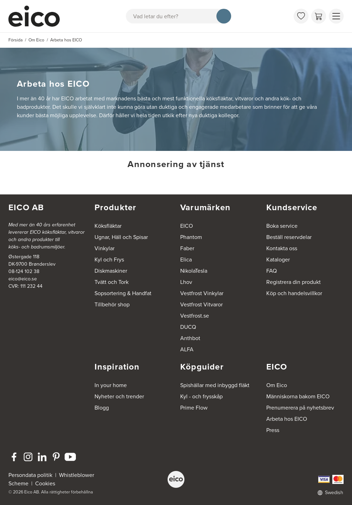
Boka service (282, 226)
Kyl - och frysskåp (201, 396)
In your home (110, 385)
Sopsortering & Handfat (122, 293)
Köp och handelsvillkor (294, 293)
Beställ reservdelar (289, 237)
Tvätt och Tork (111, 282)
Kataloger (278, 259)
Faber (187, 248)
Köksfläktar (108, 226)
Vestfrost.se (194, 316)
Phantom (191, 237)
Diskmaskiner (110, 271)
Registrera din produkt (293, 282)
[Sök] (223, 16)
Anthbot (190, 338)
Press (272, 430)
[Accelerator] (37, 16)
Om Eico (276, 385)
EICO (186, 226)
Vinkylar (104, 248)
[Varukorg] (318, 16)
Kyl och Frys (109, 259)
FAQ (271, 271)
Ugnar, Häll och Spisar (121, 237)
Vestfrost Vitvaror (201, 304)
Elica (186, 259)
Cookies (45, 483)
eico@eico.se (22, 279)
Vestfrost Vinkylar (201, 293)
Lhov (186, 282)
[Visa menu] (336, 16)
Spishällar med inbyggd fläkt (214, 385)
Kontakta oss (281, 248)
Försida (15, 40)
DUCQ (188, 327)
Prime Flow (194, 408)
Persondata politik (30, 475)
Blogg (101, 408)
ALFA (187, 349)
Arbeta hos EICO (286, 419)
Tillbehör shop (112, 304)
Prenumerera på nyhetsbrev (300, 408)
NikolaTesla (193, 271)
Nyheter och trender (119, 396)
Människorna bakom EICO (298, 396)
